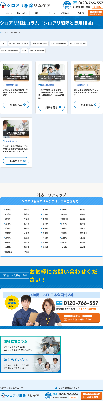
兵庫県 (45, 233)
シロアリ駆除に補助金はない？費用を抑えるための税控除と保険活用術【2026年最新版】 (51, 93)
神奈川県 (64, 219)
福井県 (45, 223)
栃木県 (64, 214)
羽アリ (24, 51)
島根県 (26, 237)
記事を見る (16, 104)
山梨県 (64, 223)
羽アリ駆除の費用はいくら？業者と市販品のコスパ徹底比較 (86, 92)
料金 (37, 13)
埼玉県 (8, 219)
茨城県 (45, 214)
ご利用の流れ (66, 13)
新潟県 (82, 219)
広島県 (64, 237)
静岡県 (26, 228)
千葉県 (26, 219)
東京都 (45, 219)
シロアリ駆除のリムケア (69, 388)
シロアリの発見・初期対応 (18, 43)
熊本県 (45, 247)
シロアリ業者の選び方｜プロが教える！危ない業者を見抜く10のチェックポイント (15, 149)
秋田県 (82, 209)
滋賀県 (82, 228)
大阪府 (26, 233)
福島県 (26, 214)
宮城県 (64, 209)
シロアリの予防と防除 (39, 43)
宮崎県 (82, 247)
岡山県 (45, 237)
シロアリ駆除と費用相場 (9, 51)
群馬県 (82, 214)
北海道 (8, 209)
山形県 (8, 214)
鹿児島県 (8, 251)
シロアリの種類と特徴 (59, 43)
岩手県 (45, 209)
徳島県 (8, 242)
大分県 (64, 247)
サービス (51, 13)
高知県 (64, 242)
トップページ (7, 13)
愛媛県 (45, 242)
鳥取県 (8, 237)
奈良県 (64, 233)
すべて (3, 43)
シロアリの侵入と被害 (78, 43)
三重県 (64, 228)
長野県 (82, 223)
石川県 (26, 223)
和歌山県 (83, 233)
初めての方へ (22, 13)
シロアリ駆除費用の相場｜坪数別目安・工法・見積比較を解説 (15, 92)
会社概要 (81, 13)
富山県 (8, 223)
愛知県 (45, 228)
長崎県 (26, 247)
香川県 (26, 242)
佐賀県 (8, 247)
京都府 (8, 233)
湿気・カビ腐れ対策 (37, 51)
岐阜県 (8, 228)
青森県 (26, 209)
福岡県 (82, 242)
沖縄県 (26, 251)
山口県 (82, 237)
